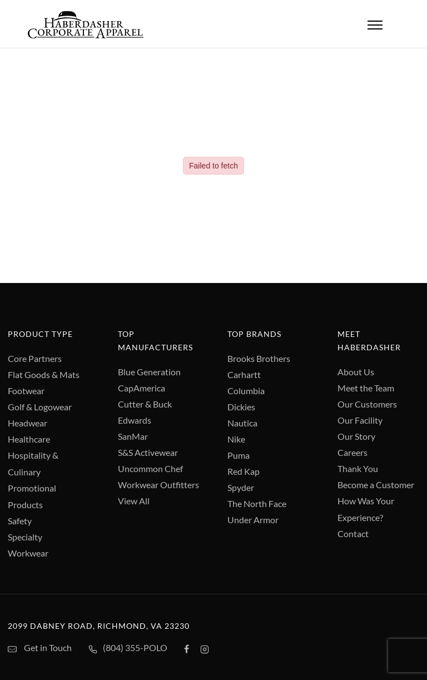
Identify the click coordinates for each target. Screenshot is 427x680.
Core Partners (35, 358)
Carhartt (244, 374)
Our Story (356, 436)
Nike (236, 439)
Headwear (27, 423)
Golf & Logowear (40, 406)
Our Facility (360, 420)
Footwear (26, 390)
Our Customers (367, 404)
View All (134, 500)
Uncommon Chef (150, 468)
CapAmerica (141, 388)
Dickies (241, 406)
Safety (20, 520)
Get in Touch (40, 648)
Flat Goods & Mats (44, 374)
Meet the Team (365, 388)
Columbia (246, 390)
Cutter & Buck (145, 404)
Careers (352, 452)
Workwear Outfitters (158, 484)
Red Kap (243, 471)
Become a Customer (375, 484)
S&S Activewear (148, 452)
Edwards (134, 420)
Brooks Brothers (258, 358)
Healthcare (29, 439)
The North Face (256, 503)
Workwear (28, 553)
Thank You (357, 468)
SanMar (133, 436)
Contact (353, 533)
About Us (355, 371)
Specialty (25, 537)
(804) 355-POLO (127, 648)
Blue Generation (149, 371)
